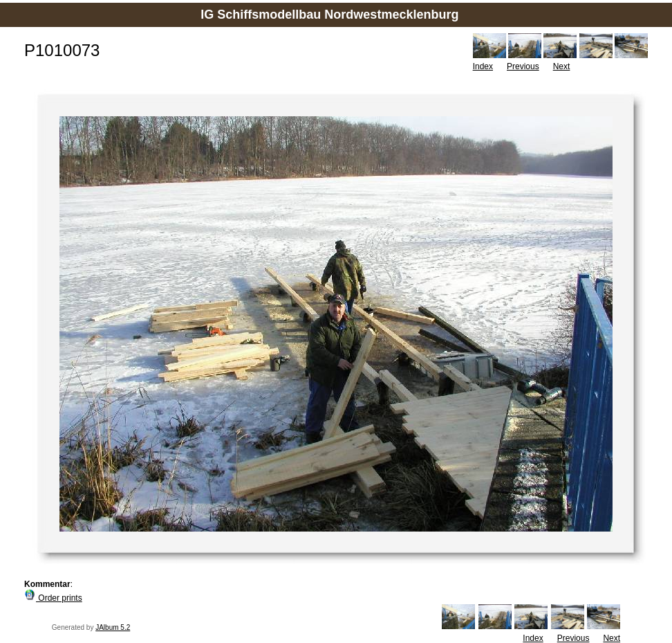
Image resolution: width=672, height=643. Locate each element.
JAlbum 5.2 (112, 627)
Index (483, 66)
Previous (523, 66)
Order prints (53, 598)
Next (561, 66)
